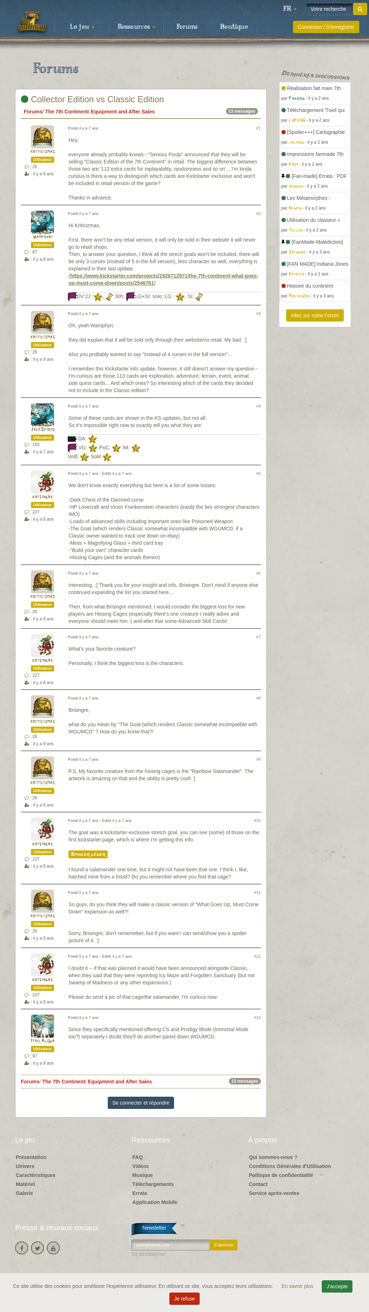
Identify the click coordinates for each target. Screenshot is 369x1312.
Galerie (24, 1193)
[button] (289, 9)
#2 (258, 213)
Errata (139, 1193)
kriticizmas (42, 151)
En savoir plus (298, 1286)
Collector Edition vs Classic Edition (92, 99)
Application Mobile (154, 1202)
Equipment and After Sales (123, 111)
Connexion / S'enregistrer (326, 27)
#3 (258, 313)
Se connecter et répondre (140, 1103)
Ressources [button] (136, 27)
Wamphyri (43, 237)
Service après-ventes (274, 1193)
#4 (258, 406)
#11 (257, 892)
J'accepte (337, 1286)
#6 (258, 573)
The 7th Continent (66, 111)
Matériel (25, 1184)
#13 (257, 1017)
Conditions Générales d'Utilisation (290, 1166)
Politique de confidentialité (281, 1175)
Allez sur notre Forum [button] (315, 315)
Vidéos (140, 1166)
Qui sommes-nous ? (273, 1157)
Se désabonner (149, 1254)
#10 (257, 820)
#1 (258, 128)
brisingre (42, 497)
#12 (257, 956)
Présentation (31, 1157)
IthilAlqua (42, 1041)
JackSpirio (42, 429)
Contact (258, 1184)
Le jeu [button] (82, 27)
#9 (258, 759)
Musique (142, 1175)
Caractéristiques (35, 1175)
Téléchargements (153, 1184)
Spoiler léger (88, 854)
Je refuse (184, 1299)
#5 (258, 473)
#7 (258, 637)
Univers (25, 1166)
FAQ (137, 1157)
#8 (258, 698)
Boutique (234, 27)
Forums (187, 27)
